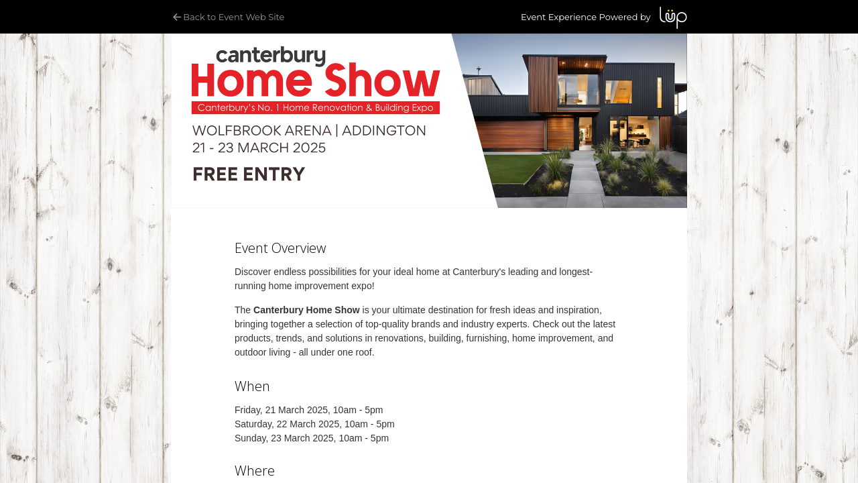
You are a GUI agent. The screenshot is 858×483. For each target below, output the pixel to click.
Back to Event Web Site (227, 16)
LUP (673, 18)
